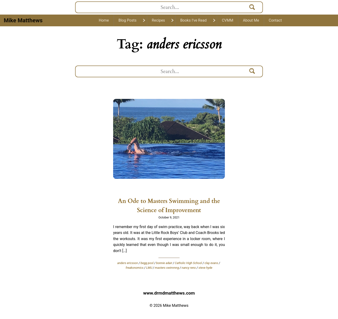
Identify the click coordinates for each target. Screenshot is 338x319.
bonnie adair (164, 263)
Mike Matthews (23, 20)
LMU (149, 267)
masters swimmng (167, 267)
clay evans (211, 263)
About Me (251, 20)
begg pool (147, 263)
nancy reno (189, 267)
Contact (275, 20)
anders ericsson (127, 263)
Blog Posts (128, 20)
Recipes (158, 20)
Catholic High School (188, 263)
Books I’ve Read (193, 20)
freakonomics (134, 267)
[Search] (252, 7)
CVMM (227, 20)
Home (104, 20)
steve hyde (205, 267)
